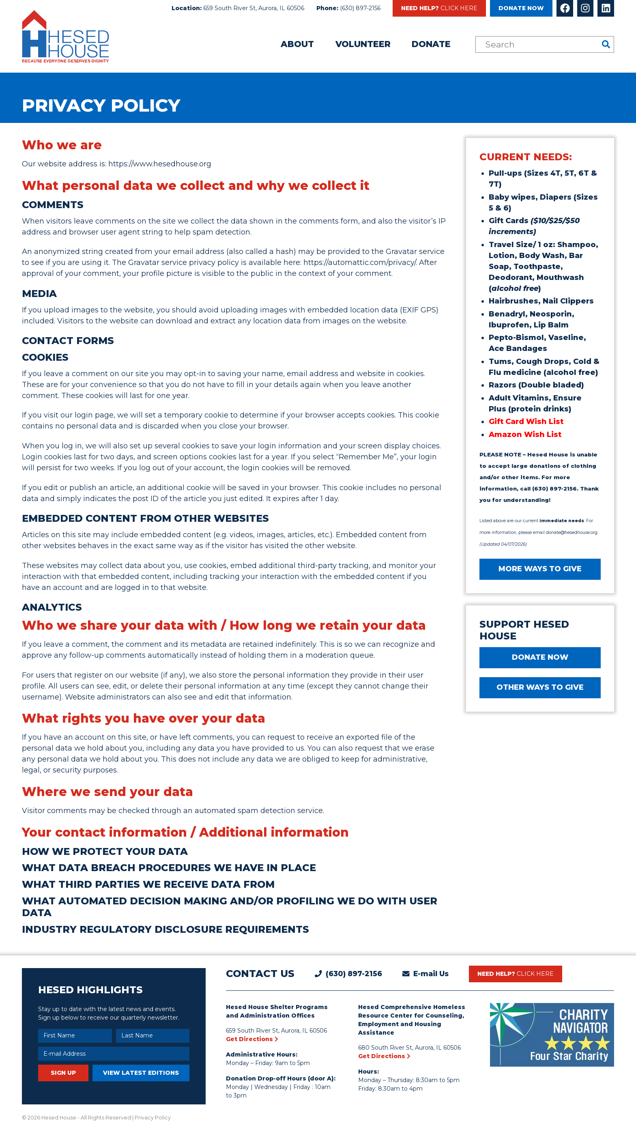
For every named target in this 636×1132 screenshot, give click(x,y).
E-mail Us (431, 973)
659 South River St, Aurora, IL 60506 (253, 8)
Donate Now (521, 8)
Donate (431, 44)
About (297, 44)
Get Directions (252, 1039)
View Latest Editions (141, 1072)
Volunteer (363, 44)
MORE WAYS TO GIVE (540, 568)
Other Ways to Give (540, 687)
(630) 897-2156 (360, 8)
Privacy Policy (153, 1118)
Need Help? (439, 8)
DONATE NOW (540, 657)
